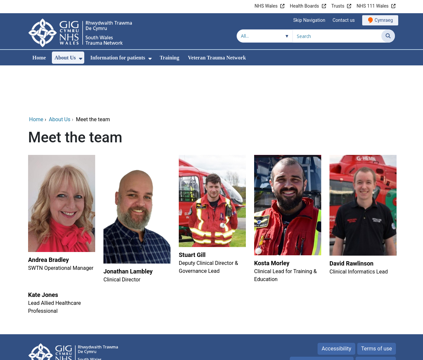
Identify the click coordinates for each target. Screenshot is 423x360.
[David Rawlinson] (362, 174)
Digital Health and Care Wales (353, 351)
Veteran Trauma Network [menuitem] (217, 57)
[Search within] (265, 36)
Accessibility (336, 304)
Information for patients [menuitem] (117, 57)
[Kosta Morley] (287, 174)
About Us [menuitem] (65, 57)
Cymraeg (384, 20)
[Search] (388, 36)
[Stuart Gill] (211, 174)
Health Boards (304, 6)
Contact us (343, 20)
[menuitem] (80, 58)
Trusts (337, 6)
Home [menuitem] (39, 57)
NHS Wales (266, 6)
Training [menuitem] (169, 57)
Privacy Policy (376, 317)
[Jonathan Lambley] (136, 174)
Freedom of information (321, 317)
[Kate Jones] (61, 257)
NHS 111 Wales (373, 6)
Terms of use (376, 304)
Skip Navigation (309, 20)
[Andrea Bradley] (61, 174)
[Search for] (337, 36)
